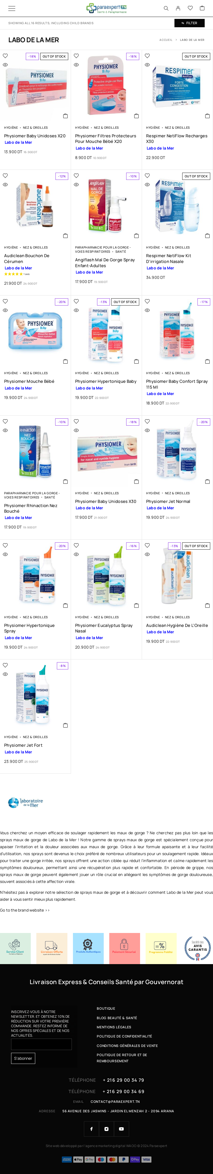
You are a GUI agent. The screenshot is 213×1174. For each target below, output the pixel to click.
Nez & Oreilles (35, 127)
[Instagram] (106, 1128)
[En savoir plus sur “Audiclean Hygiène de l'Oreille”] (207, 605)
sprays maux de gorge (134, 839)
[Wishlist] (190, 8)
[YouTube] (121, 1128)
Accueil (166, 40)
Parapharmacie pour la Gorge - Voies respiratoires (103, 249)
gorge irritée (41, 860)
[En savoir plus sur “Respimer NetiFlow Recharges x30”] (207, 116)
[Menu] (12, 8)
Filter (189, 23)
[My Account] (178, 8)
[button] (136, 116)
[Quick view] (17, 65)
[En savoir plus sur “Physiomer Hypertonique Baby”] (136, 361)
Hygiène (11, 127)
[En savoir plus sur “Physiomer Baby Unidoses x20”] (65, 116)
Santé (120, 251)
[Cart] (202, 8)
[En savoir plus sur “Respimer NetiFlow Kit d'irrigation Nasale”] (207, 235)
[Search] (166, 8)
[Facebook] (91, 1128)
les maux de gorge (127, 832)
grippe (198, 867)
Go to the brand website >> (25, 910)
